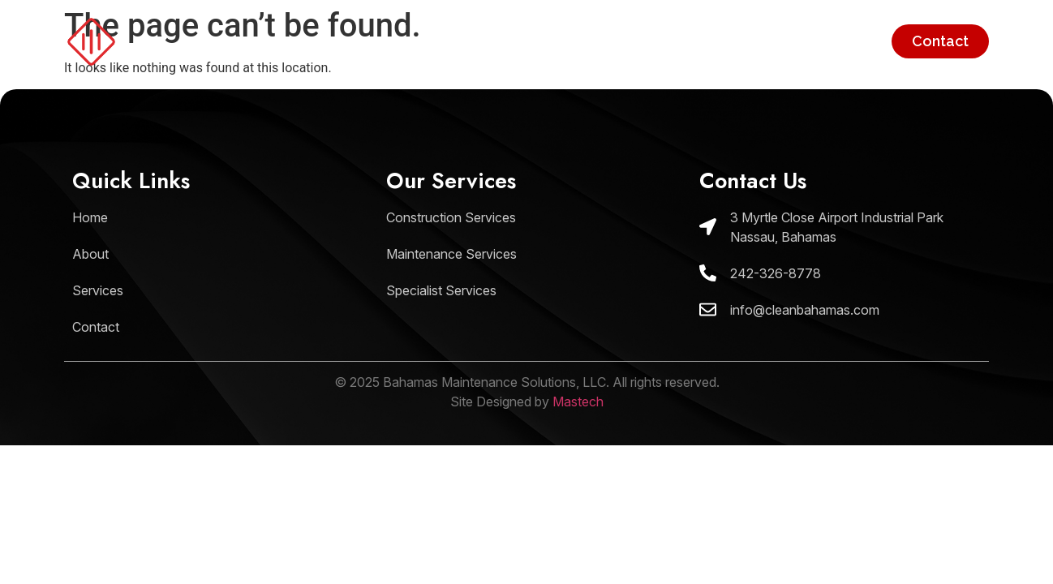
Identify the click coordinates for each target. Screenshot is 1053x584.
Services (842, 41)
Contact (940, 40)
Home (667, 41)
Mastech (578, 401)
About (750, 41)
